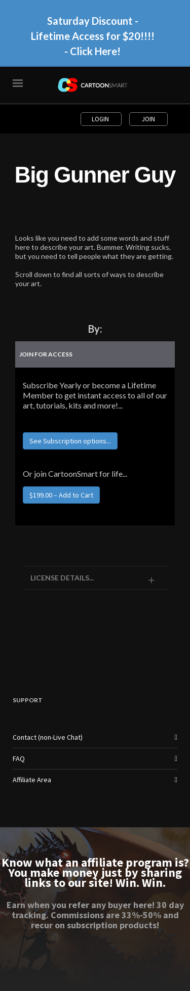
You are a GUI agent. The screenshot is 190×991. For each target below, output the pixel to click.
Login (101, 119)
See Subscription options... (70, 440)
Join (148, 119)
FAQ (19, 758)
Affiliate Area (32, 779)
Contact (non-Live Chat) (48, 737)
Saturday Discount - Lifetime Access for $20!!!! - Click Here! (93, 36)
